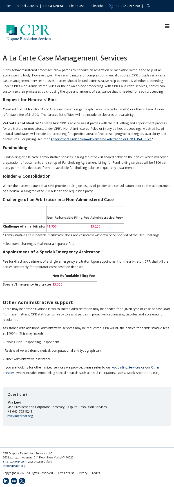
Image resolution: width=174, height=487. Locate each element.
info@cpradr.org (14, 466)
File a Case (77, 6)
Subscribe (97, 6)
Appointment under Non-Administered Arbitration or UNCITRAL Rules (101, 139)
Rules (7, 6)
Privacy (82, 473)
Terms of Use (65, 473)
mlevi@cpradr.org (20, 416)
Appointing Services (126, 367)
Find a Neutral (53, 6)
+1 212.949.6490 (124, 6)
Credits (95, 473)
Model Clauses (27, 6)
